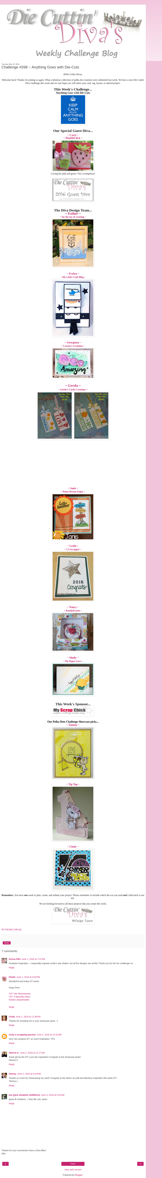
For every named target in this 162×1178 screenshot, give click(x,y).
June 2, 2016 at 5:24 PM (29, 1074)
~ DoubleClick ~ (73, 138)
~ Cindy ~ (73, 846)
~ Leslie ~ (73, 545)
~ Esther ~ (73, 213)
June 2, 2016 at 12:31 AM (49, 1034)
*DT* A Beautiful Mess (19, 996)
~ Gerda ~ (73, 385)
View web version (72, 1169)
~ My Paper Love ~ (73, 661)
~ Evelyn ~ (73, 273)
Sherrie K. (14, 1053)
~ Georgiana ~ (73, 342)
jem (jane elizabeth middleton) (24, 1095)
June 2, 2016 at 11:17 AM (32, 1053)
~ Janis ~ (73, 488)
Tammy (12, 1074)
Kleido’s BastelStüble (19, 1000)
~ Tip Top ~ (73, 784)
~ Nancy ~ (73, 607)
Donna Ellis (15, 959)
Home (73, 1164)
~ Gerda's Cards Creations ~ (73, 389)
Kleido (12, 977)
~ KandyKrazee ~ (73, 610)
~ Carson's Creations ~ (73, 346)
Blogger (79, 1175)
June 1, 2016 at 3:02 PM (28, 977)
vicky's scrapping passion (22, 1034)
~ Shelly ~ (73, 657)
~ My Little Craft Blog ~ (72, 277)
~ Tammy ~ (72, 724)
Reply (11, 967)
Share (6, 943)
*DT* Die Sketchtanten (20, 993)
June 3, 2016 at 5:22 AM (52, 1095)
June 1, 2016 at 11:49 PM (28, 1016)
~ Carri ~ (73, 135)
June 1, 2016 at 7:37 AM (33, 959)
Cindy (12, 1016)
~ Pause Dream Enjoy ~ (73, 491)
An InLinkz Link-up (11, 929)
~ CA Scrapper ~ (72, 549)
